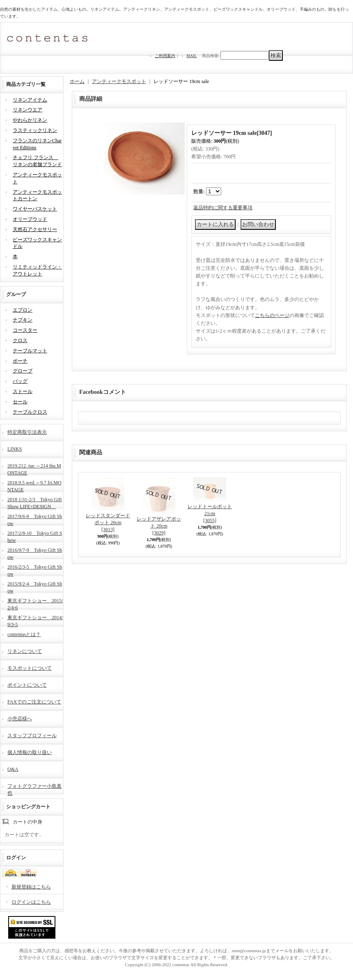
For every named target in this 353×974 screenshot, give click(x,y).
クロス (20, 340)
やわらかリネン (30, 120)
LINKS (14, 449)
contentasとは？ (24, 634)
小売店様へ (19, 719)
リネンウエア (27, 110)
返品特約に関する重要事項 (222, 208)
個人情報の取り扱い (29, 752)
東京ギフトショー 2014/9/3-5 (35, 620)
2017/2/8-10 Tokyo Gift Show (34, 535)
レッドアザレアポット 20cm (159, 526)
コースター (25, 330)
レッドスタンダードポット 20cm (108, 522)
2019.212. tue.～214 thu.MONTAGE (34, 468)
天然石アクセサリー (35, 229)
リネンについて (24, 651)
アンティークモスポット (119, 81)
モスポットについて (29, 668)
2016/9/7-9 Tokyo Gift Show (34, 552)
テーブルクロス (30, 412)
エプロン (22, 310)
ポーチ (20, 361)
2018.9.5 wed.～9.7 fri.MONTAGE (34, 485)
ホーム (77, 81)
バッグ (20, 381)
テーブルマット (30, 351)
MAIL (191, 55)
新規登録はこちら (31, 887)
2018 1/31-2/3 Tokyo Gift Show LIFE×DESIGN (34, 502)
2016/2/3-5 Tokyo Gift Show (34, 569)
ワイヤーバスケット (35, 209)
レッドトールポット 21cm (210, 513)
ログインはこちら (31, 902)
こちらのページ (272, 315)
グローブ (22, 371)
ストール (22, 391)
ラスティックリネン (35, 130)
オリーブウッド (30, 219)
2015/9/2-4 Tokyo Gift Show (34, 586)
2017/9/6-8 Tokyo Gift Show (34, 519)
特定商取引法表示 (27, 432)
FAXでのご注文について (34, 702)
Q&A (12, 769)
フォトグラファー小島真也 (34, 788)
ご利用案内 (165, 55)
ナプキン (22, 320)
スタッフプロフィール (32, 735)
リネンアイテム (30, 100)
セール (20, 402)
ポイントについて (27, 685)
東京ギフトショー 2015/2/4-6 (35, 603)
